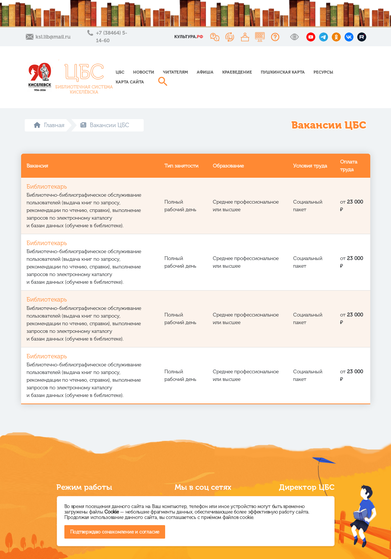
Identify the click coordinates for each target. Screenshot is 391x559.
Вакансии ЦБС (104, 125)
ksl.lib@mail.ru (53, 37)
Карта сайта (130, 81)
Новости (143, 72)
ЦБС (120, 72)
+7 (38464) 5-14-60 (111, 37)
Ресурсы (323, 72)
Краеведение (237, 72)
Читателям (175, 72)
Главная (49, 125)
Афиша (205, 72)
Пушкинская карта (283, 72)
